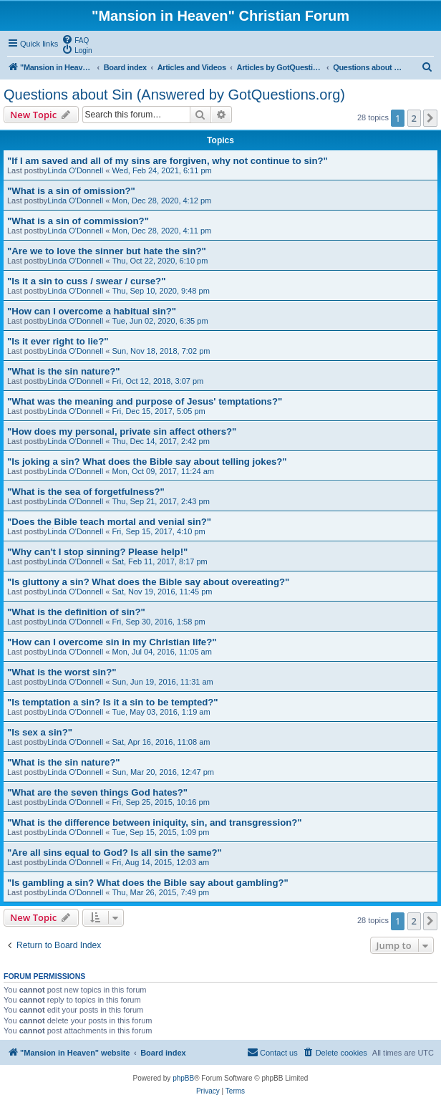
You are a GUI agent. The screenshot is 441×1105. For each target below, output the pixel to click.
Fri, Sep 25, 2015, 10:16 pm (160, 802)
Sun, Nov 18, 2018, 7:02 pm (161, 351)
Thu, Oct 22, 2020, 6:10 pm (160, 260)
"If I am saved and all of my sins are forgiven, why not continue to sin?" (167, 160)
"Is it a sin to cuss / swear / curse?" (86, 281)
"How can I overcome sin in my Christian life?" (111, 642)
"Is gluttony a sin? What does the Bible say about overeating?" (148, 581)
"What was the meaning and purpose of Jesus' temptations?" (144, 401)
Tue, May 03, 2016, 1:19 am (161, 712)
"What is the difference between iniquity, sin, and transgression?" (154, 822)
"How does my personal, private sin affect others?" (121, 431)
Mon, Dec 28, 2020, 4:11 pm (161, 230)
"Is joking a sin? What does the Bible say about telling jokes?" (147, 461)
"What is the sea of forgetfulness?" (86, 491)
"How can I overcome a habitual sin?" (91, 311)
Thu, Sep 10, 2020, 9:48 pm (160, 290)
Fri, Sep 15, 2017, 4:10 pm (158, 531)
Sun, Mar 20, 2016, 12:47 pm (162, 772)
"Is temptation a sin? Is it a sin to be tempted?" (112, 702)
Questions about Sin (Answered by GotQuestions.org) (174, 94)
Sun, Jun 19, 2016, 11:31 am (162, 681)
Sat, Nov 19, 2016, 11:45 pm (162, 591)
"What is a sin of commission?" (78, 221)
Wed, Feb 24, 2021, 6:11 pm (161, 170)
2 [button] (414, 118)
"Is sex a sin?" (39, 732)
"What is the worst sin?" (61, 672)
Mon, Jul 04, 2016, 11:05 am (161, 651)
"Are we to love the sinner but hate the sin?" (106, 251)
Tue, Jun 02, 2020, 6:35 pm (160, 321)
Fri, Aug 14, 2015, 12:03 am (160, 862)
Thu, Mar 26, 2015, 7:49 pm (160, 892)
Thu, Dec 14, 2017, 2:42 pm (160, 441)
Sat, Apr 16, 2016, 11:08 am (161, 742)
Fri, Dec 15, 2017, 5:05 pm (158, 411)
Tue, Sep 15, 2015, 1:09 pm (160, 832)
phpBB (183, 1078)
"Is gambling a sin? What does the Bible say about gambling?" (148, 882)
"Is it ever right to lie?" (57, 341)
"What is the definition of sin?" (76, 612)
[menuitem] (75, 39)
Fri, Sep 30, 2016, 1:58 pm (158, 621)
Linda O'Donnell (75, 170)
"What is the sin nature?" (63, 371)
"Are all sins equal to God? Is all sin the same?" (114, 852)
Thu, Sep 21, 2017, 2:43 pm (160, 501)
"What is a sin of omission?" (71, 190)
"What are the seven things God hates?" (97, 792)
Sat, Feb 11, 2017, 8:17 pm (159, 561)
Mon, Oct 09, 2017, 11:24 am (162, 471)
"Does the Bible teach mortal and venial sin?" (109, 521)
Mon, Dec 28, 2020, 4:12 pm (161, 200)
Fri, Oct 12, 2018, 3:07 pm (157, 381)
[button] (430, 118)
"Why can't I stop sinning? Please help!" (97, 551)
